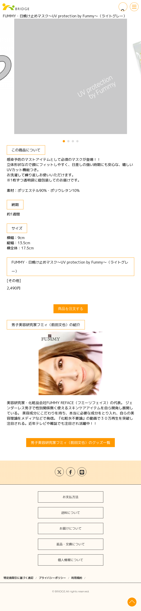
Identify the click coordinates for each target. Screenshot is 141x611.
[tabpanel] (70, 76)
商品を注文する (70, 309)
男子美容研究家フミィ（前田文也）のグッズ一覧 (70, 442)
